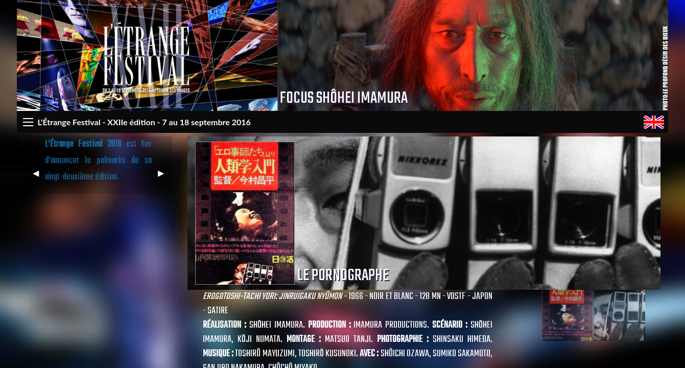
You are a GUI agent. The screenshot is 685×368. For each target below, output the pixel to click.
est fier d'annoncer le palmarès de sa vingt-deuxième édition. (98, 161)
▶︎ (165, 177)
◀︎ (40, 177)
